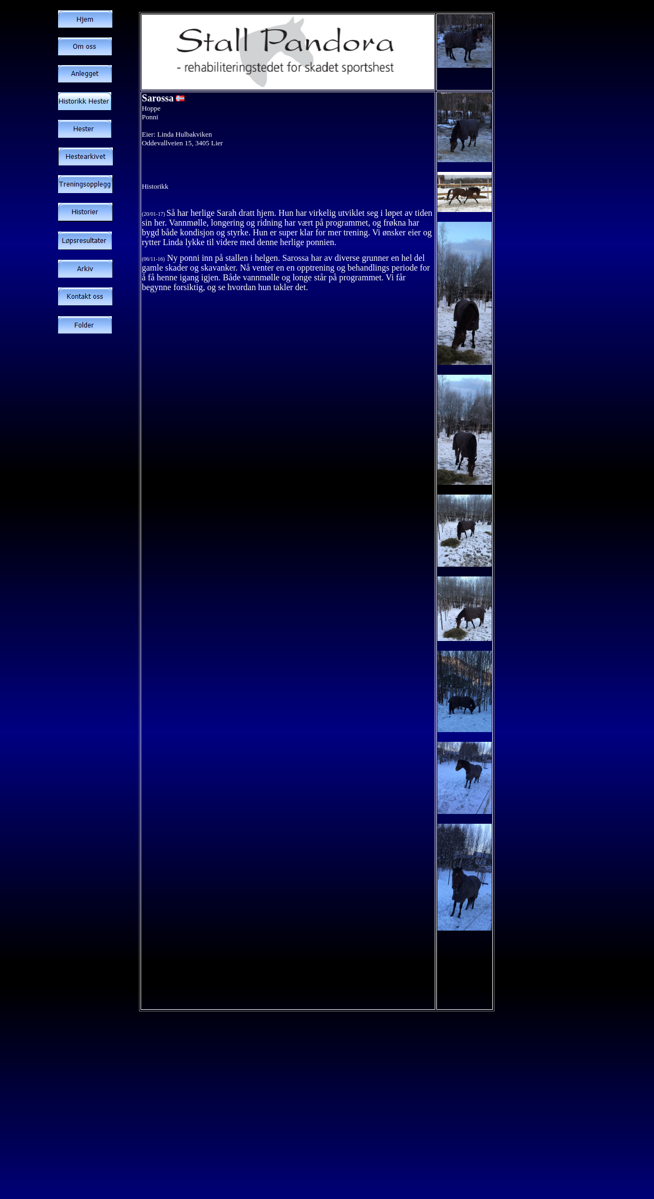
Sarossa (158, 98)
